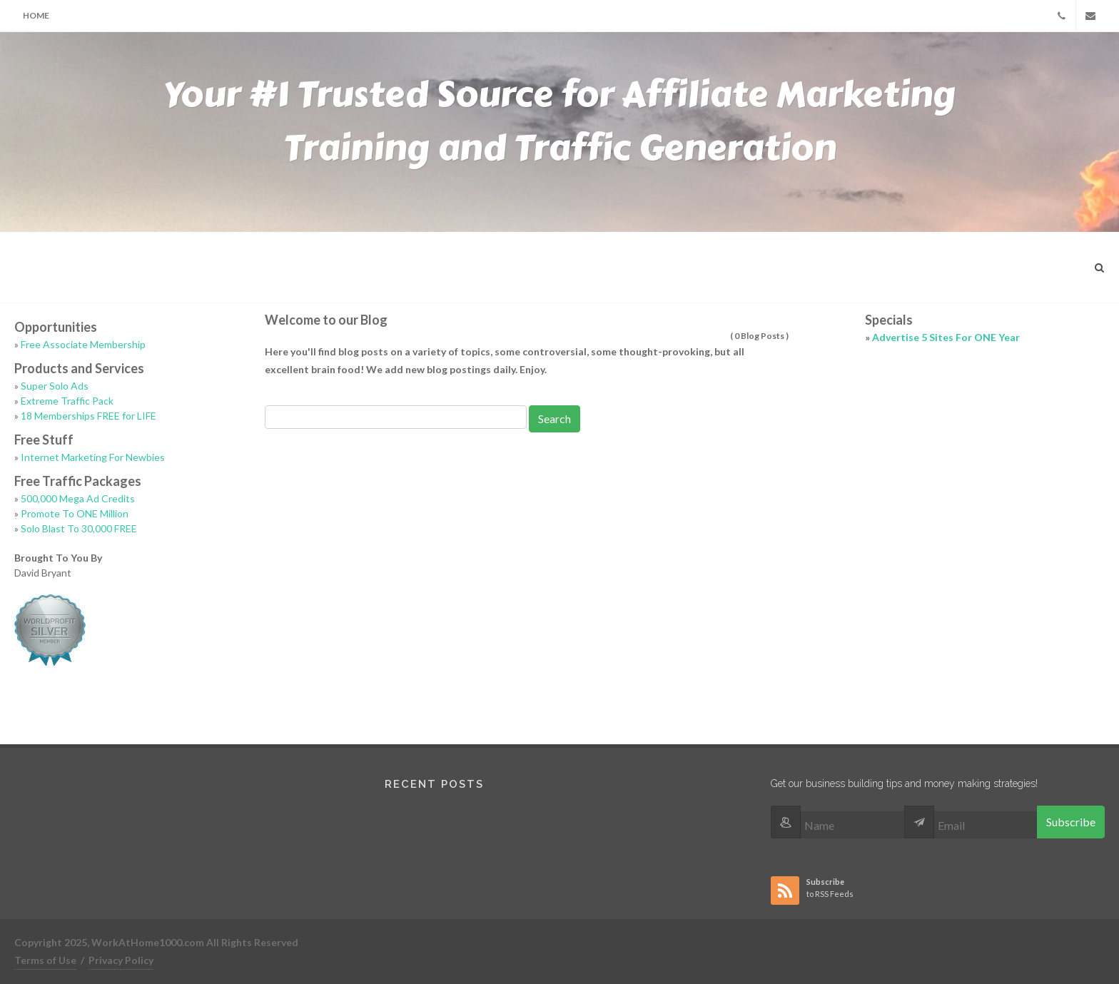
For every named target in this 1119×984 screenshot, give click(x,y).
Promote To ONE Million (74, 513)
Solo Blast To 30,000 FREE (79, 528)
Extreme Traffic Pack (67, 401)
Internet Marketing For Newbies (93, 457)
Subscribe (1070, 821)
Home (36, 15)
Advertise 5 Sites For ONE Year (946, 337)
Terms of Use (45, 960)
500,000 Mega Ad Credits (78, 498)
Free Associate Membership (83, 344)
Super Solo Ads (54, 386)
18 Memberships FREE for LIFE (88, 416)
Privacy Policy (120, 960)
